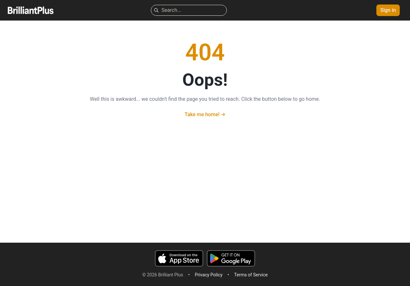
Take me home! (205, 114)
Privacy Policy (208, 274)
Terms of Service (251, 274)
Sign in (388, 10)
